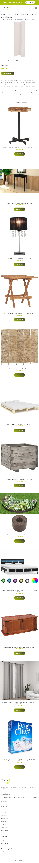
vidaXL (17, 60)
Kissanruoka (4, 818)
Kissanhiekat (4, 813)
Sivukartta (4, 851)
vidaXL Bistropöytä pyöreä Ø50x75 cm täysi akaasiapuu (19, 148)
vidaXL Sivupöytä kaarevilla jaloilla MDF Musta (19, 203)
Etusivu (3, 19)
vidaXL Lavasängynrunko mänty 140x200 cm (19, 424)
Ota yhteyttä (4, 843)
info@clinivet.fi (5, 801)
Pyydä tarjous (30, 2)
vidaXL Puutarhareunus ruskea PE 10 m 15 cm (19, 535)
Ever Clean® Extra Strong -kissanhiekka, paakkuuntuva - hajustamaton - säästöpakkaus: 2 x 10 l (19, 760)
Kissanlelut (4, 815)
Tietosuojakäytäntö (6, 849)
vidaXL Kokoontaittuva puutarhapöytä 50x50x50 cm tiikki (19, 313)
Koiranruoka (4, 827)
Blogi (2, 840)
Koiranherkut (4, 821)
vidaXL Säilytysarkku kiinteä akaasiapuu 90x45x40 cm (19, 647)
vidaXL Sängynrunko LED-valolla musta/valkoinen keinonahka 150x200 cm (19, 591)
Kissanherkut (4, 810)
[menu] (36, 8)
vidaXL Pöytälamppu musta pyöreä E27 (19, 258)
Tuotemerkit (11, 60)
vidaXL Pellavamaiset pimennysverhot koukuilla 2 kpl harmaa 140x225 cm (19, 703)
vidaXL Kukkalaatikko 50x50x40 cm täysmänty (19, 479)
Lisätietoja (7, 73)
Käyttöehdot (4, 846)
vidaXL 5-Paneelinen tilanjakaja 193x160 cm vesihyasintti (19, 369)
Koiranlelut (4, 824)
